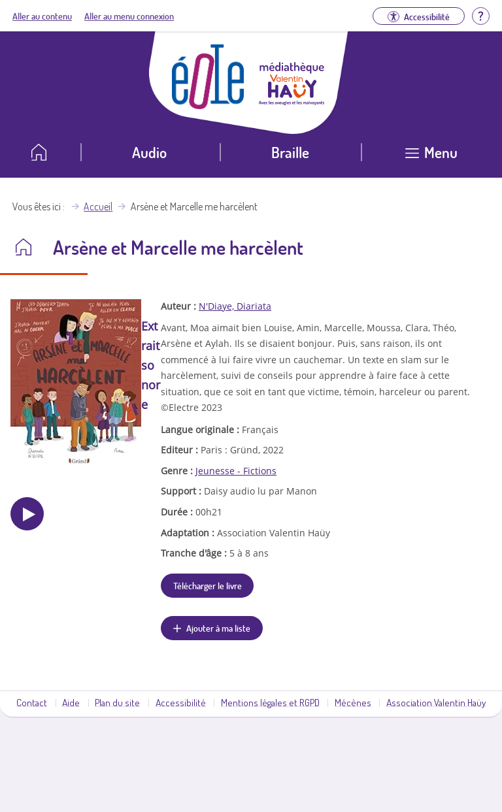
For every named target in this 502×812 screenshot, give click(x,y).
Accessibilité (181, 702)
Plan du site (117, 702)
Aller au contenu (42, 16)
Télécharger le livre (207, 585)
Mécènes (353, 702)
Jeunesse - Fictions (235, 470)
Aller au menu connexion (129, 16)
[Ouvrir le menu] (431, 157)
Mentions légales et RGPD (270, 702)
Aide (71, 702)
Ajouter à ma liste (218, 628)
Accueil (98, 206)
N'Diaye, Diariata (235, 306)
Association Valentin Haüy (436, 702)
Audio (149, 151)
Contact (31, 702)
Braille (290, 151)
